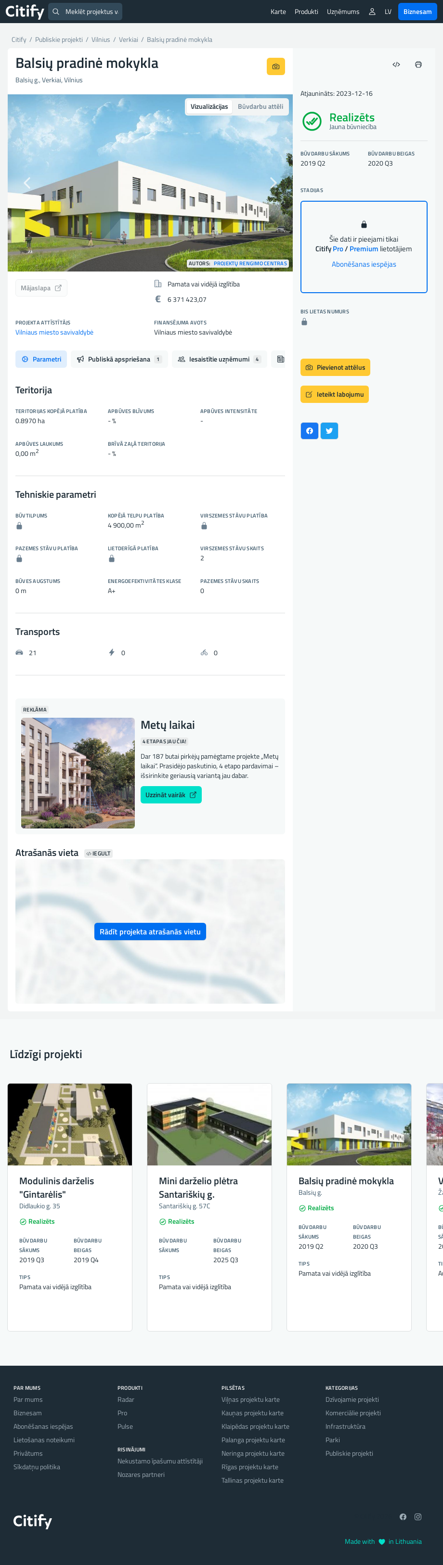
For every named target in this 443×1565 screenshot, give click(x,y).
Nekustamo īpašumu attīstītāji (160, 1461)
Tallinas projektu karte (253, 1480)
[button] (29, 183)
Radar (125, 1399)
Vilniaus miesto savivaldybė (54, 332)
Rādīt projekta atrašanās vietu (150, 931)
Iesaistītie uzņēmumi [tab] (219, 359)
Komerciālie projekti (353, 1413)
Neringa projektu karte (253, 1453)
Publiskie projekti (349, 1453)
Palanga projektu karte (253, 1440)
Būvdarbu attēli (260, 106)
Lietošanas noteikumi (44, 1440)
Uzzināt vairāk (171, 794)
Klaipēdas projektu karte (255, 1426)
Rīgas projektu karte (250, 1467)
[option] (150, 183)
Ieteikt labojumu (334, 394)
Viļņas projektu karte (251, 1399)
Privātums (28, 1453)
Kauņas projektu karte (253, 1413)
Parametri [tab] (41, 359)
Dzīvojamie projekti (352, 1399)
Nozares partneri (141, 1474)
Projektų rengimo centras (250, 263)
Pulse (125, 1426)
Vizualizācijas (209, 106)
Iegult (98, 853)
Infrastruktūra (345, 1426)
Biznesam (418, 11)
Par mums (28, 1399)
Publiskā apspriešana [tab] (119, 359)
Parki (333, 1440)
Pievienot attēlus (335, 367)
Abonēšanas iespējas (364, 264)
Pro (122, 1413)
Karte (278, 11)
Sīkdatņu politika (36, 1467)
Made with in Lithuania (383, 1541)
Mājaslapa (41, 288)
